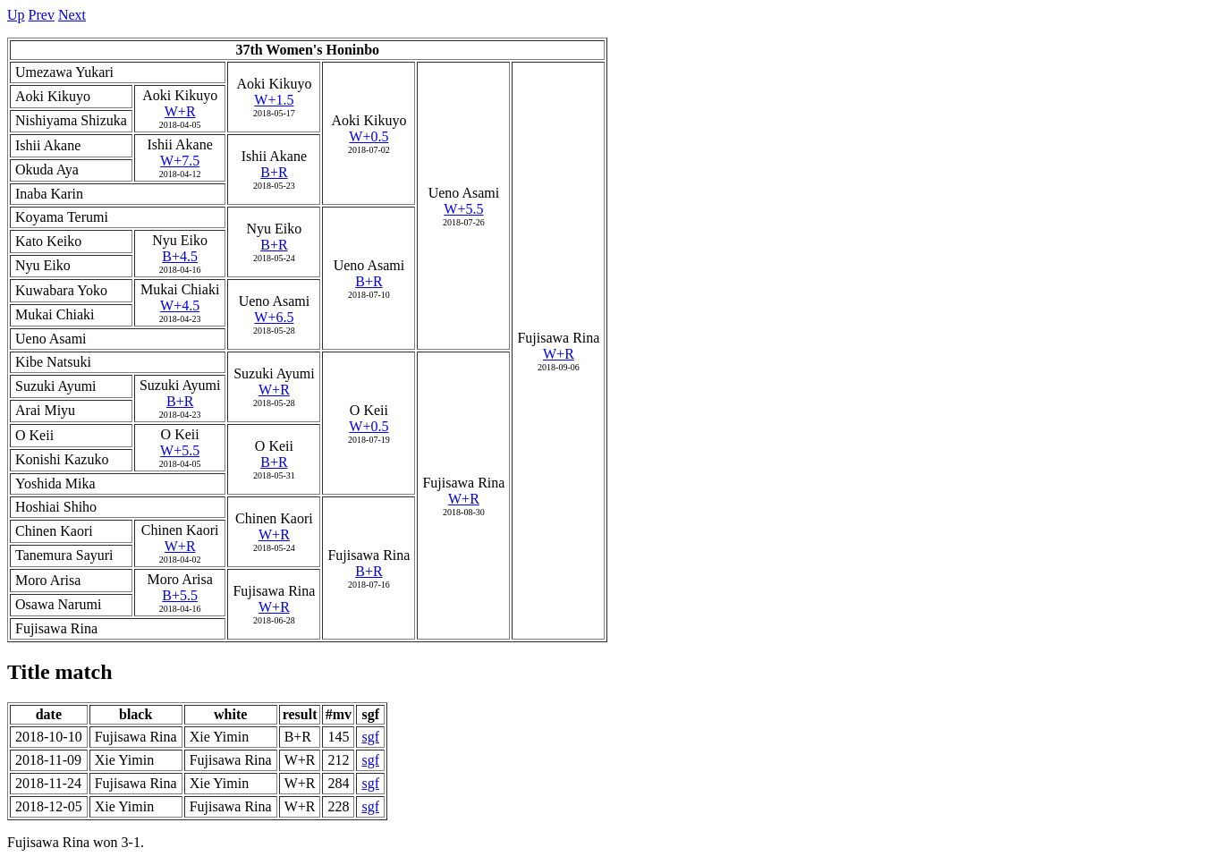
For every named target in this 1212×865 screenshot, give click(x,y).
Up (16, 14)
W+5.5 (463, 208)
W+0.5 (368, 136)
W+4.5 (179, 305)
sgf (370, 736)
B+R (273, 172)
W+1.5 (273, 99)
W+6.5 (273, 317)
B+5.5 (180, 595)
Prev (42, 14)
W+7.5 (179, 160)
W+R (558, 353)
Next (72, 14)
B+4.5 (180, 256)
